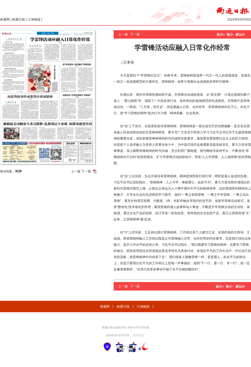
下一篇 (135, 34)
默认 (240, 34)
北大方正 (138, 335)
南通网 (5, 19)
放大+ (221, 34)
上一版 (76, 171)
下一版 (86, 171)
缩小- (230, 34)
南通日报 (18, 19)
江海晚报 (34, 19)
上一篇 (123, 34)
